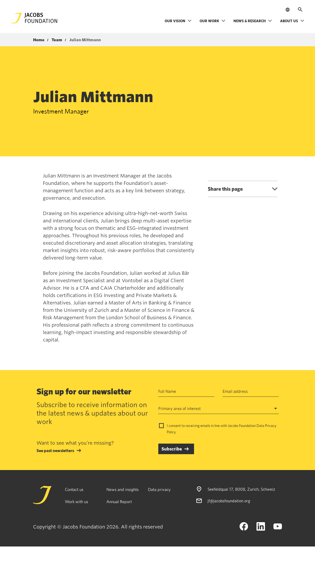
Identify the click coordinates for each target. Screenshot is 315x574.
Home (38, 40)
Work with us (76, 501)
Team (57, 40)
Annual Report (119, 501)
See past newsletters (55, 450)
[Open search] (300, 9)
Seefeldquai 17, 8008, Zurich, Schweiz (241, 489)
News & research (252, 21)
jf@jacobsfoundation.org (229, 500)
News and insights (122, 489)
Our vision (178, 21)
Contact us (74, 489)
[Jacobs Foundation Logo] (34, 18)
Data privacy (159, 489)
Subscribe (171, 449)
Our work (213, 21)
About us (292, 21)
